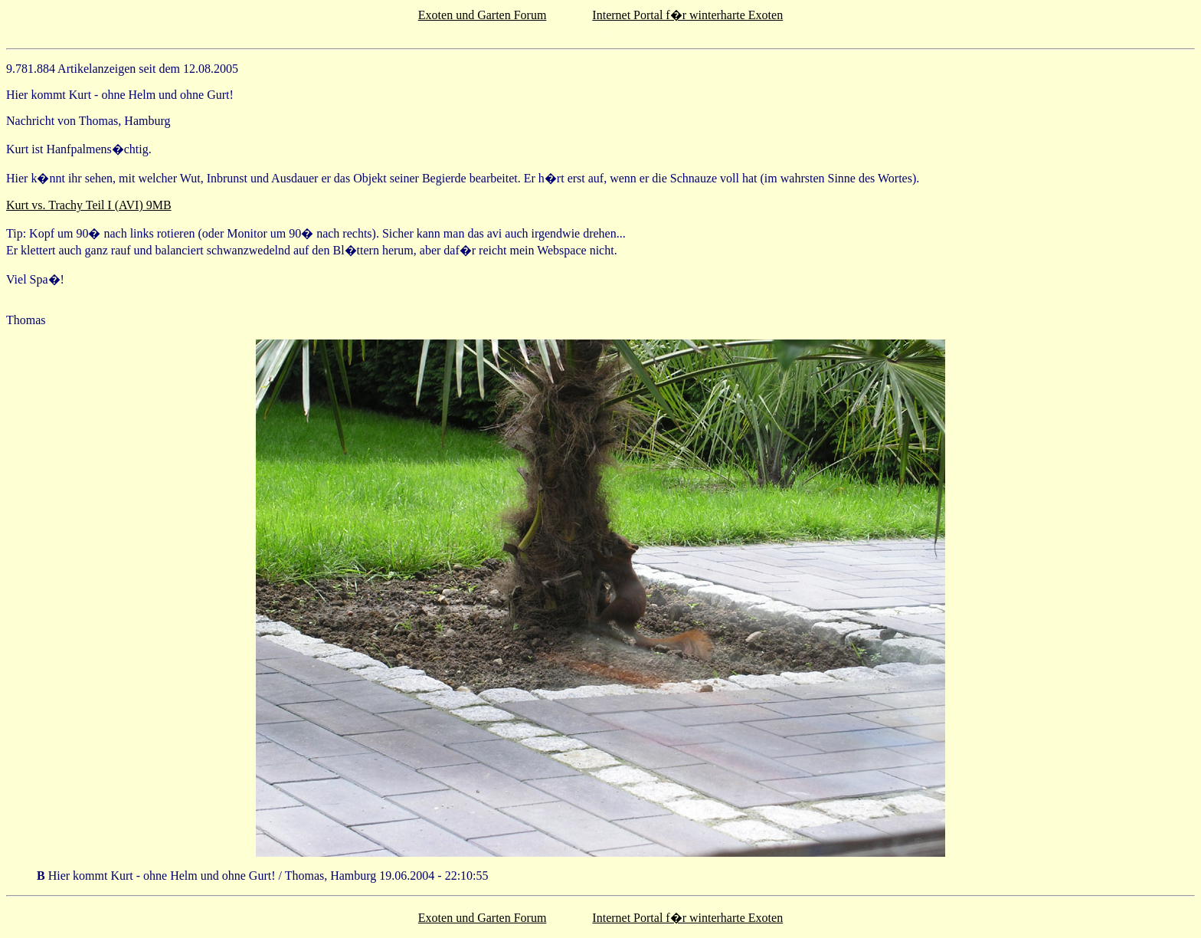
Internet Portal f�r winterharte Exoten (687, 14)
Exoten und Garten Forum (482, 14)
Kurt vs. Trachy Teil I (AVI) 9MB (89, 205)
